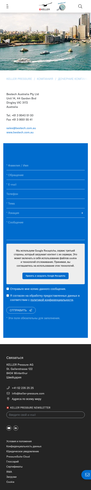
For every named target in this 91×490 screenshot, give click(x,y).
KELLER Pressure (19, 79)
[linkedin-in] (15, 428)
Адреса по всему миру (23, 399)
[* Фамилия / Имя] (45, 165)
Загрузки (11, 476)
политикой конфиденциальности (51, 300)
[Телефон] (45, 194)
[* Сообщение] (45, 229)
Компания (45, 79)
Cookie (10, 481)
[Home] (45, 6)
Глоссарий (12, 461)
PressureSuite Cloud (18, 456)
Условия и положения (19, 441)
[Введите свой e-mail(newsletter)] (45, 415)
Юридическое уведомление (22, 451)
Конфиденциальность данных (24, 446)
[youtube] (8, 428)
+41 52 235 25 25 (20, 388)
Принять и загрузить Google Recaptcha (45, 276)
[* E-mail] (45, 184)
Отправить (21, 310)
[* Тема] (45, 203)
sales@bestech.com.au (21, 128)
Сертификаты (14, 466)
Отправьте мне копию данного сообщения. (38, 289)
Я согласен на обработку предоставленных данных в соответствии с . (45, 298)
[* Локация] (45, 213)
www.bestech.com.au (20, 132)
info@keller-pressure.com (25, 393)
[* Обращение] (45, 175)
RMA (9, 471)
